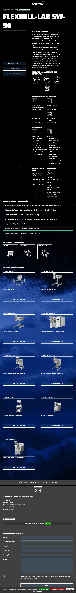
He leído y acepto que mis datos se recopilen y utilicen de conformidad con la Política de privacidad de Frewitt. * (46, 577)
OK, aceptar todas (44, 589)
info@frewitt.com (8, 509)
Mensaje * (6, 559)
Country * (6, 555)
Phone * (5, 546)
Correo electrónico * (9, 541)
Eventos (55, 482)
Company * (6, 550)
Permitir (48, 523)
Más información (19, 300)
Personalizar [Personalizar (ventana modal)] (70, 589)
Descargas (46, 482)
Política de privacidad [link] (38, 591)
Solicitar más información (15, 74)
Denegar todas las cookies (57, 589)
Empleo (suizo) (35, 482)
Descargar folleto (14, 64)
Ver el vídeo (15, 69)
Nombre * (6, 537)
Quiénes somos (23, 482)
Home (5, 9)
